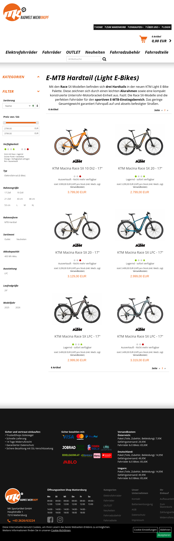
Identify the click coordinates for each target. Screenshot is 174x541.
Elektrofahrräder (21, 52)
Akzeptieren (164, 535)
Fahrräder (51, 52)
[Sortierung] (16, 106)
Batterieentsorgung (142, 504)
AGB (134, 509)
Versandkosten (77, 187)
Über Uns (153, 27)
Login (166, 27)
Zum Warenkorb (116, 27)
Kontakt (136, 498)
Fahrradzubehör (125, 52)
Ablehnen (165, 529)
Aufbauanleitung (163, 498)
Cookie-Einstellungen (145, 529)
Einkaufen (136, 27)
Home (99, 27)
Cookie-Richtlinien (61, 530)
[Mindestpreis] (18, 128)
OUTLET (73, 52)
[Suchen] (104, 58)
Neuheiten (95, 52)
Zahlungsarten (163, 512)
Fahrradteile (156, 52)
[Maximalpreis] (18, 133)
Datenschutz (138, 514)
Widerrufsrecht (163, 517)
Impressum (138, 520)
